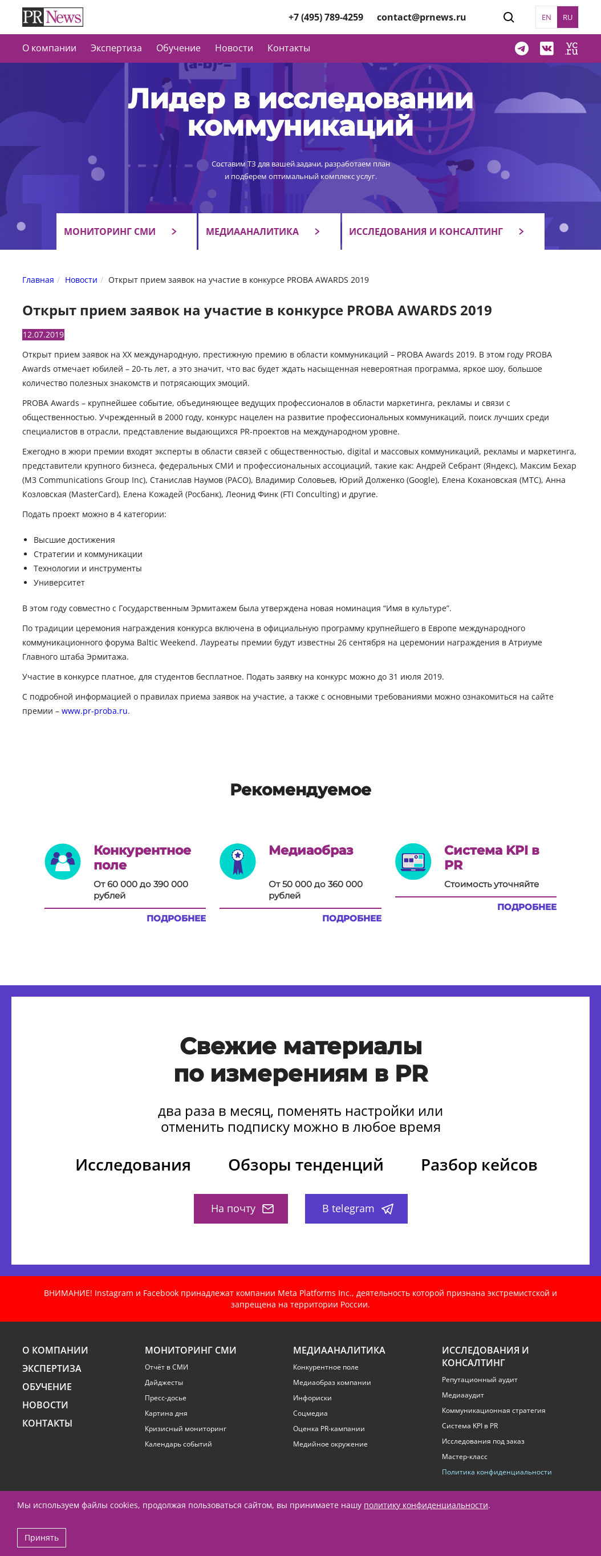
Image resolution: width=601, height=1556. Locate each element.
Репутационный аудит (480, 1379)
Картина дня (166, 1413)
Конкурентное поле (326, 1367)
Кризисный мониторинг (185, 1428)
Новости (234, 48)
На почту (242, 1208)
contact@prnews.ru (421, 17)
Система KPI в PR (470, 1426)
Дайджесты (164, 1382)
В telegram (357, 1208)
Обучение (178, 48)
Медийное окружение (330, 1444)
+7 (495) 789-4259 (326, 17)
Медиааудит (463, 1395)
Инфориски (312, 1398)
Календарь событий (178, 1444)
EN (546, 17)
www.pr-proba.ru (95, 710)
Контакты (288, 48)
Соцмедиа (310, 1413)
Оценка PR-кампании (329, 1428)
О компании (49, 48)
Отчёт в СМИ (166, 1367)
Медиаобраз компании (332, 1382)
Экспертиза (52, 1369)
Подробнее (176, 919)
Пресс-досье (165, 1398)
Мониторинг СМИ (110, 231)
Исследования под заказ (483, 1441)
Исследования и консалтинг (426, 231)
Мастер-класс (465, 1456)
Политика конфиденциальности (497, 1472)
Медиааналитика (252, 231)
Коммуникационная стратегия (494, 1410)
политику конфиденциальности (426, 1505)
